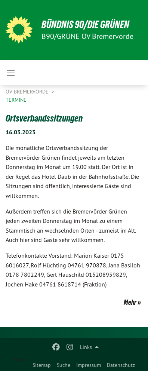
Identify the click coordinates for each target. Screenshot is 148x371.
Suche (63, 365)
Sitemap (42, 365)
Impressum (88, 365)
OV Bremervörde (28, 91)
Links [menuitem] (86, 347)
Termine (16, 99)
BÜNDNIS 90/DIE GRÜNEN (85, 24)
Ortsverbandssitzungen (44, 118)
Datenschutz (121, 365)
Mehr (130, 302)
